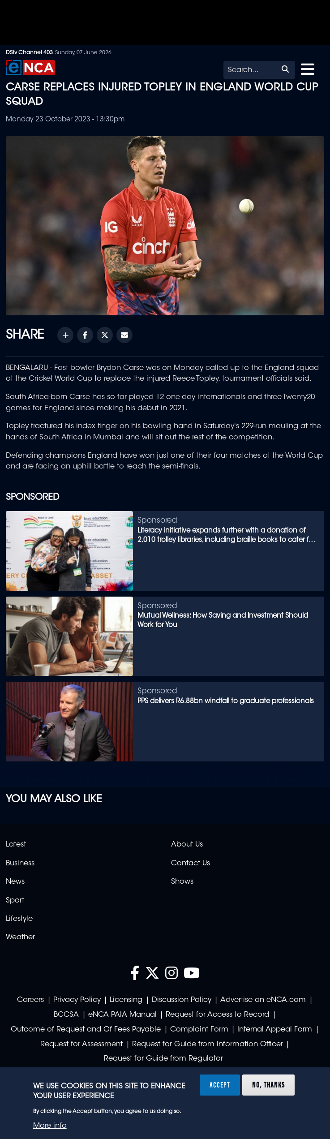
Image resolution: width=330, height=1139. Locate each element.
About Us (187, 844)
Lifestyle (19, 919)
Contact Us (190, 863)
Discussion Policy (181, 1000)
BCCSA (66, 1015)
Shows (182, 881)
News (15, 881)
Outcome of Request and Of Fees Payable (86, 1029)
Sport (15, 900)
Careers (30, 1000)
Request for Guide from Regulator (163, 1058)
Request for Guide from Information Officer (207, 1044)
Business (20, 863)
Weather (20, 937)
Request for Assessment (81, 1044)
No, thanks (268, 1084)
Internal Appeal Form (274, 1029)
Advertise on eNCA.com (263, 1000)
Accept (220, 1084)
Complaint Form (199, 1029)
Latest (16, 844)
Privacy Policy (77, 1000)
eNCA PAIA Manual (122, 1015)
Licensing (126, 1000)
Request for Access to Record (217, 1015)
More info (50, 1126)
